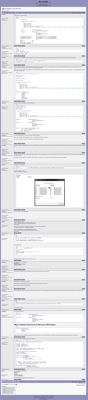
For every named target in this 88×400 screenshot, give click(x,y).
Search (43, 4)
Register (46, 4)
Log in (50, 5)
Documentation (43, 396)
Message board (52, 396)
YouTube (51, 397)
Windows (9, 8)
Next (84, 383)
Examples (47, 396)
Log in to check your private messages (42, 5)
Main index (34, 396)
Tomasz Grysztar (43, 397)
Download (38, 396)
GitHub (49, 397)
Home (40, 4)
